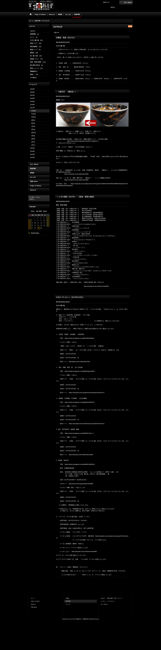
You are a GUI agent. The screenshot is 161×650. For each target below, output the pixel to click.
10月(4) (33, 117)
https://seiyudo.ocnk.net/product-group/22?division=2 (86, 392)
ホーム (32, 598)
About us (33, 190)
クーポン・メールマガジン (108, 601)
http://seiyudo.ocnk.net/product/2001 (81, 454)
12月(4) (33, 111)
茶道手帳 (33, 168)
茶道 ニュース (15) (36, 68)
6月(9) (33, 129)
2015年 (32, 151)
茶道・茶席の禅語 (62, 205)
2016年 (32, 148)
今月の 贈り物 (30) (36, 40)
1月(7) (33, 145)
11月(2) (33, 114)
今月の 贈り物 (61, 46)
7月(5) (33, 126)
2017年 (32, 107)
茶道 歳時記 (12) (35, 46)
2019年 (32, 101)
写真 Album (34, 181)
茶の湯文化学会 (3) (36, 65)
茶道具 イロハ (61, 100)
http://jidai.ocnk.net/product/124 (79, 361)
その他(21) (33, 77)
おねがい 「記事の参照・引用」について (111, 598)
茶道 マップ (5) (35, 49)
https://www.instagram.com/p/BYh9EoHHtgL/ (79, 338)
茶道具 (32, 173)
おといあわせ (128, 2)
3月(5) (33, 139)
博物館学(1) (33, 71)
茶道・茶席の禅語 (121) (38, 62)
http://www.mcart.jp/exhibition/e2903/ (81, 483)
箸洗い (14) (34, 74)
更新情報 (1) (34, 34)
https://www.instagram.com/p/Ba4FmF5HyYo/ (79, 402)
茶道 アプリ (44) (35, 43)
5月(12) (33, 132)
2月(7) (33, 142)
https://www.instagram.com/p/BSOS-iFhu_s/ (79, 433)
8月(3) (33, 123)
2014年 (32, 154)
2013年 (32, 157)
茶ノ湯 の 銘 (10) (36, 56)
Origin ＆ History (35, 186)
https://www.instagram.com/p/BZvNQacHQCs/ (80, 371)
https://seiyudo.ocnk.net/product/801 (76, 180)
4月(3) (33, 136)
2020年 (32, 98)
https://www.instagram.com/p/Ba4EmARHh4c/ (80, 464)
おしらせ (33, 177)
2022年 (32, 92)
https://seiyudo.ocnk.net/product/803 (76, 174)
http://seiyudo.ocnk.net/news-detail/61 (96, 286)
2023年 (32, 89)
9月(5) (33, 120)
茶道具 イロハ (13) (36, 59)
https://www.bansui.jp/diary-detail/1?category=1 (83, 141)
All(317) (32, 31)
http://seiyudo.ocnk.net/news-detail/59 (84, 551)
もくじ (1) (33, 37)
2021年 (32, 95)
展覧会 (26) (34, 53)
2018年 (32, 104)
